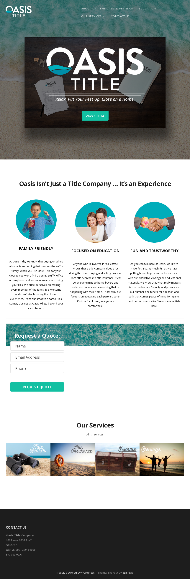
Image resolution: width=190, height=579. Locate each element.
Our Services (91, 16)
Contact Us (120, 16)
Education (147, 8)
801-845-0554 (14, 554)
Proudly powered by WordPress (75, 572)
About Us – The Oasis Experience (107, 8)
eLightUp (128, 572)
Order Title (95, 115)
